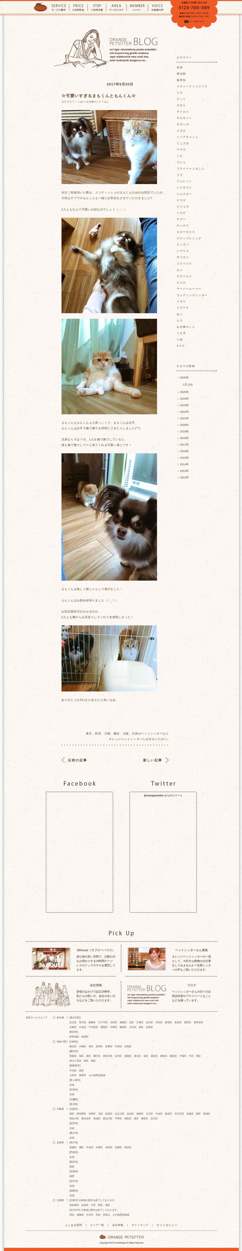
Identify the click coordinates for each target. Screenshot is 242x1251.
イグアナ (183, 307)
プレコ (181, 162)
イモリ (181, 301)
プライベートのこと (191, 168)
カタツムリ (184, 276)
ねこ (106, 101)
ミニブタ (183, 143)
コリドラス (184, 263)
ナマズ (181, 200)
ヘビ (180, 155)
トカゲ (181, 212)
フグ (180, 175)
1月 (187, 384)
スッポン (183, 244)
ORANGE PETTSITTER (40, 7)
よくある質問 (76, 1224)
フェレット (184, 181)
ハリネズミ (184, 187)
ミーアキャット (187, 137)
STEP (97, 7)
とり (180, 320)
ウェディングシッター (192, 295)
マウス (181, 149)
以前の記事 (77, 760)
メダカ (181, 130)
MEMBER (137, 7)
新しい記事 (153, 760)
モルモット (184, 117)
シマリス (183, 250)
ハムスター (184, 193)
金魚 (180, 67)
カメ (180, 269)
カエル (181, 282)
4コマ (181, 345)
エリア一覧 (98, 1224)
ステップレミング (189, 238)
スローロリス (186, 231)
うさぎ (181, 333)
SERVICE (58, 7)
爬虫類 (181, 73)
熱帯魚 (181, 80)
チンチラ (183, 225)
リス (180, 92)
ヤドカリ (183, 111)
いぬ (80, 101)
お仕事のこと (93, 101)
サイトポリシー (165, 1224)
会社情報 (118, 1224)
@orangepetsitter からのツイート (163, 795)
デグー (181, 219)
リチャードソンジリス (192, 86)
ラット (181, 99)
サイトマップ (139, 1224)
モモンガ (183, 124)
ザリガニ (183, 257)
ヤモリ (181, 105)
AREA (116, 7)
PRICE (78, 7)
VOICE (157, 7)
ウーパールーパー (189, 288)
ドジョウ (183, 206)
